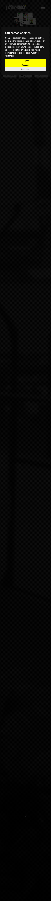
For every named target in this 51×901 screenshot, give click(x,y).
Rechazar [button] (25, 65)
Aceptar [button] (25, 61)
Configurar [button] (25, 69)
